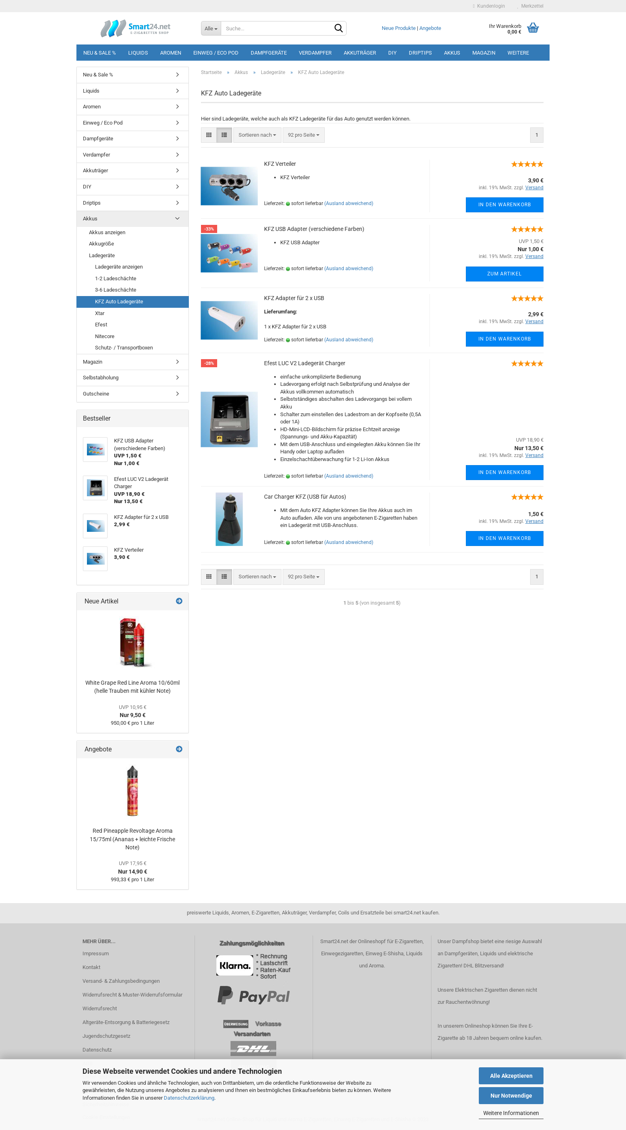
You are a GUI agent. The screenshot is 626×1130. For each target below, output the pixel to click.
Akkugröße (101, 244)
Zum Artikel (504, 274)
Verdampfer (315, 53)
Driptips (420, 53)
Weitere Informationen (511, 1113)
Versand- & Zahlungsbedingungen (121, 981)
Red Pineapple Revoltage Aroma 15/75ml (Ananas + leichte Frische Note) (132, 839)
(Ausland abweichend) (348, 203)
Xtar (99, 313)
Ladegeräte (102, 255)
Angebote (430, 28)
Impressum (95, 953)
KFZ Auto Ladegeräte (119, 301)
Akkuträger (360, 53)
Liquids (138, 53)
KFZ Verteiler (280, 164)
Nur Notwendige (511, 1095)
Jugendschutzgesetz (106, 1036)
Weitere (518, 53)
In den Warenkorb (504, 204)
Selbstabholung (100, 378)
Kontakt (91, 967)
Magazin (483, 53)
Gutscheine (96, 394)
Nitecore (104, 336)
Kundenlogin (489, 6)
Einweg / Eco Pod (216, 53)
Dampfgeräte (269, 53)
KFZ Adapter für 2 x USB (294, 298)
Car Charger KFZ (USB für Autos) (305, 496)
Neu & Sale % (99, 53)
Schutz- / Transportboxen (124, 348)
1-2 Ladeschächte (115, 278)
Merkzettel (530, 6)
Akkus (452, 53)
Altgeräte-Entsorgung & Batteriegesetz (125, 1022)
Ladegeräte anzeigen (119, 267)
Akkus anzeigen (107, 232)
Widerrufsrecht (99, 1008)
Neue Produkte (399, 28)
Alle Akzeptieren (511, 1076)
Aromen (170, 53)
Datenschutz (97, 1050)
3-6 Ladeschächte (115, 290)
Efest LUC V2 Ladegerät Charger (304, 363)
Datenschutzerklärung (189, 1098)
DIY (392, 53)
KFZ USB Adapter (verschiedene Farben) (314, 229)
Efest (101, 325)
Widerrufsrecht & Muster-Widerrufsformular (132, 995)
